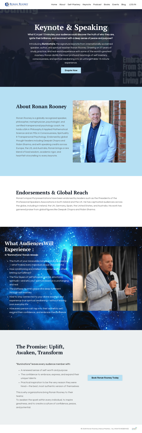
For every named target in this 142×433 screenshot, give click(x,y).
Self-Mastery (74, 4)
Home (54, 4)
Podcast (97, 4)
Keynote (87, 4)
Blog (123, 4)
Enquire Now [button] (71, 70)
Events (115, 4)
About (62, 4)
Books (107, 4)
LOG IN (132, 4)
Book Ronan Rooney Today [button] (105, 378)
